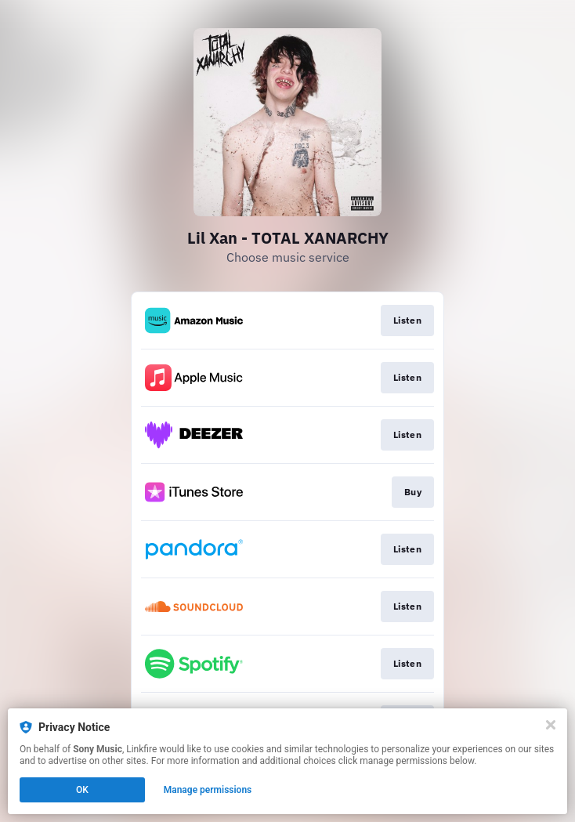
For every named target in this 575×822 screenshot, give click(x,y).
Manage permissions (208, 789)
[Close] (550, 724)
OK (82, 789)
